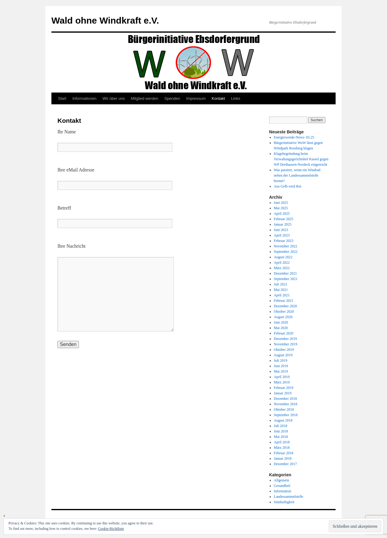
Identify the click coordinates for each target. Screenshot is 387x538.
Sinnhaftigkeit (284, 502)
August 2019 (283, 355)
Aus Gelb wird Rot (287, 186)
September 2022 (286, 251)
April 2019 (282, 377)
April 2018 (282, 442)
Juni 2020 (281, 322)
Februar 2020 (283, 333)
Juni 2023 (281, 230)
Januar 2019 (282, 393)
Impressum (196, 98)
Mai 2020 (281, 328)
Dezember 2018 (285, 398)
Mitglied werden (144, 98)
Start (62, 98)
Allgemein (281, 480)
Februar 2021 (283, 300)
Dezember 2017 (285, 464)
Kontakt (218, 98)
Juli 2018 (280, 426)
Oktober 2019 (284, 349)
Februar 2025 (283, 219)
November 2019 (286, 344)
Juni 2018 (281, 431)
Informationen (84, 98)
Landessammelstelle (288, 496)
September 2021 (286, 279)
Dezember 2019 (285, 339)
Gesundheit (282, 486)
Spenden (172, 98)
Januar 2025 (282, 224)
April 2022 (282, 262)
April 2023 (282, 235)
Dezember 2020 (285, 306)
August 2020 (283, 317)
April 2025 (282, 213)
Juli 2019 (280, 360)
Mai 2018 (281, 437)
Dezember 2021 (285, 273)
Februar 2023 (283, 241)
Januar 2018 (282, 458)
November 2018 (286, 404)
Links (235, 98)
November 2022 (286, 246)
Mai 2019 (281, 371)
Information (282, 491)
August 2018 (283, 420)
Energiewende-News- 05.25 (294, 137)
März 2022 (282, 268)
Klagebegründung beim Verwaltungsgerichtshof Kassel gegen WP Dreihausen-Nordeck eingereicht (301, 159)
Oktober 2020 (284, 311)
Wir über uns (113, 98)
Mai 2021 (281, 290)
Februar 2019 (283, 388)
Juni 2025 (281, 203)
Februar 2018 (283, 453)
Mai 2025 (281, 208)
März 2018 (282, 447)
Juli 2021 (280, 284)
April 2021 (282, 295)
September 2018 (286, 415)
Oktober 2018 (284, 409)
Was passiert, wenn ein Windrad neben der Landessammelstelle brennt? (297, 175)
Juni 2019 (281, 366)
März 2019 (282, 382)
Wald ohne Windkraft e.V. (105, 20)
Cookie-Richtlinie (111, 529)
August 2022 (283, 257)
